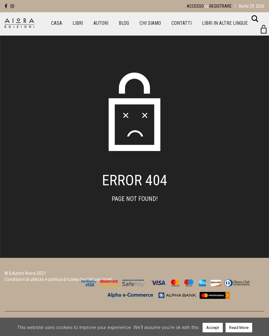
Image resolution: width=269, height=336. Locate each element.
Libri (78, 23)
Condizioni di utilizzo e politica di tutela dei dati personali (58, 279)
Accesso (195, 6)
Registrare (220, 6)
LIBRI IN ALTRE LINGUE (225, 23)
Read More (238, 327)
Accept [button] (212, 327)
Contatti (181, 23)
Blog (124, 23)
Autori (100, 23)
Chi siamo (150, 23)
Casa (56, 23)
